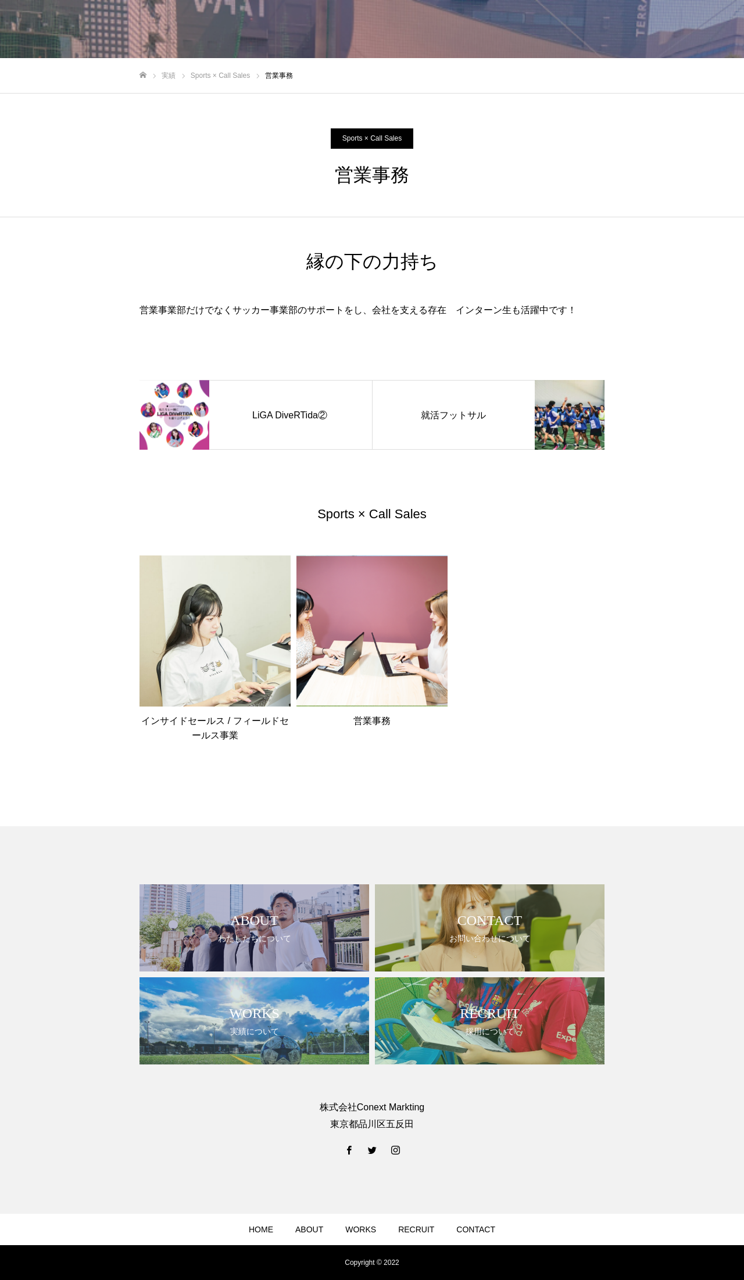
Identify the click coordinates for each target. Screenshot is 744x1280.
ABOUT (309, 1229)
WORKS (360, 1229)
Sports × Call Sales (372, 138)
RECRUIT (416, 1229)
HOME (261, 1229)
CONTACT (475, 1229)
